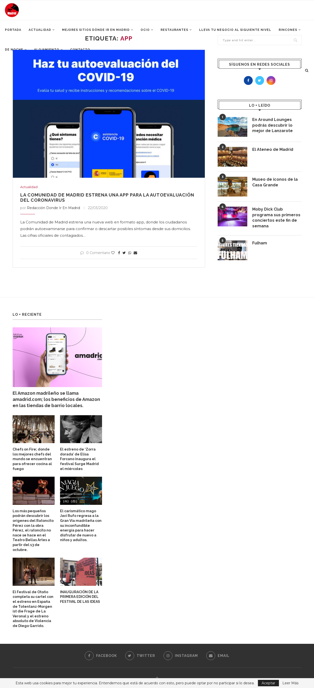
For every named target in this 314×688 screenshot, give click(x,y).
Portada (13, 30)
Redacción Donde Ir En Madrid (53, 208)
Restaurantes (174, 30)
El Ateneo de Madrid (272, 149)
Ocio (145, 30)
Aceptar (268, 683)
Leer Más (290, 683)
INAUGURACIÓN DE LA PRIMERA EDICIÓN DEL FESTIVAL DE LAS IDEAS (80, 597)
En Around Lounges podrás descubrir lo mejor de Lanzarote (272, 125)
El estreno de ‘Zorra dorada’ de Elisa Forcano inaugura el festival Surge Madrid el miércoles (79, 459)
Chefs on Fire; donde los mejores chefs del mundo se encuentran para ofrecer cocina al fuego (32, 459)
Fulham (259, 243)
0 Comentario (95, 253)
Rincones (288, 30)
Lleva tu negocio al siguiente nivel (235, 30)
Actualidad (40, 30)
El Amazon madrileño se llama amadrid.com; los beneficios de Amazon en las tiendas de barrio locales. (56, 399)
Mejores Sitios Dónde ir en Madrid (96, 30)
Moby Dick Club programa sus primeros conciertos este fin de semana (276, 217)
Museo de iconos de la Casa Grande (275, 182)
